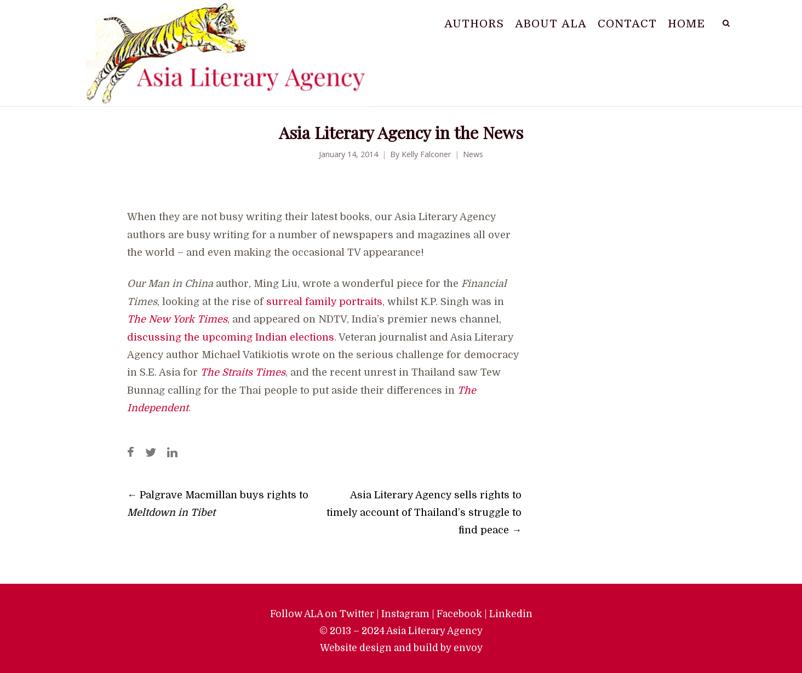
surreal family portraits (324, 301)
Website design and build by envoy (401, 647)
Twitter (357, 613)
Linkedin (510, 613)
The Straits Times (242, 372)
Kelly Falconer (426, 154)
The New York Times (177, 319)
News (473, 154)
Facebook (459, 613)
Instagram (405, 613)
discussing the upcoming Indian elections (230, 337)
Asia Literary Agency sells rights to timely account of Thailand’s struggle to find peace (424, 513)
